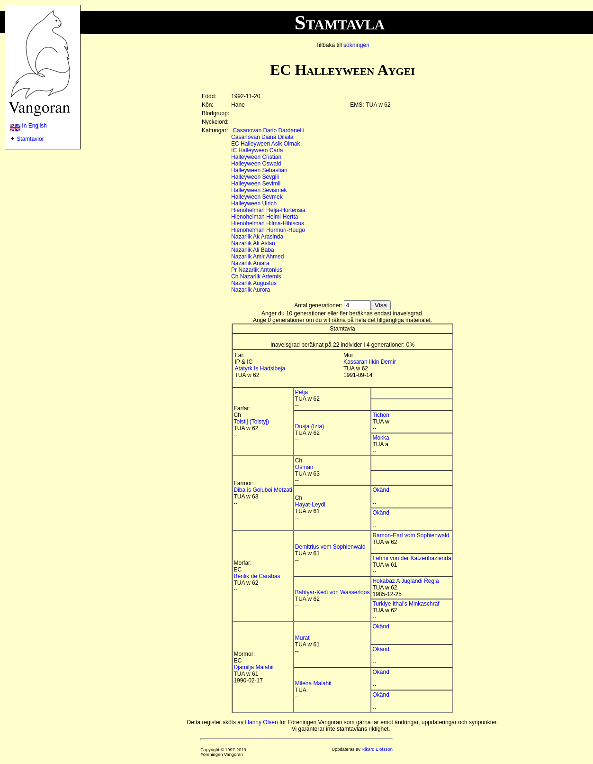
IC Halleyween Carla (257, 150)
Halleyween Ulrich (254, 203)
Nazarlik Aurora (250, 289)
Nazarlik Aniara (250, 263)
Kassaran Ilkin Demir (369, 362)
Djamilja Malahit (254, 667)
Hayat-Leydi (310, 504)
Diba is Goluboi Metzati (263, 490)
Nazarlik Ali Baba (252, 250)
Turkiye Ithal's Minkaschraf (405, 603)
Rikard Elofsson (377, 749)
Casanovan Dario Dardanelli (268, 130)
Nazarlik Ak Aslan (253, 243)
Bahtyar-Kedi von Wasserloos (332, 592)
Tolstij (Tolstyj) (251, 421)
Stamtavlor (30, 139)
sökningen (356, 45)
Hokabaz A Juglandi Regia (405, 581)
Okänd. (381, 512)
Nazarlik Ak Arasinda (257, 236)
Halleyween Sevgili (255, 177)
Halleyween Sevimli (255, 183)
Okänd (380, 490)
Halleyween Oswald (256, 163)
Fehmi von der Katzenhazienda (411, 558)
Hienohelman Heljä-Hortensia (268, 210)
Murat (302, 638)
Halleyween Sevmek (257, 196)
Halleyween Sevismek (259, 190)
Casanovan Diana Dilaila (262, 137)
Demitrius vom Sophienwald (330, 546)
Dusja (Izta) (309, 426)
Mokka (380, 437)
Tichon (380, 415)
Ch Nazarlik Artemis (256, 276)
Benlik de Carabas (257, 576)
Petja (301, 392)
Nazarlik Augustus (254, 283)
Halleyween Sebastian (259, 170)
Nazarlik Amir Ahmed (257, 256)
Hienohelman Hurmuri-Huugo (268, 230)
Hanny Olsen (261, 722)
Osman (304, 467)
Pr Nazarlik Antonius (256, 270)
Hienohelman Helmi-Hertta (264, 216)
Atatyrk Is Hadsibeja (259, 368)
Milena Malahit (313, 683)
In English (28, 125)
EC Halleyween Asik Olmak (265, 143)
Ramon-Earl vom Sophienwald (410, 535)
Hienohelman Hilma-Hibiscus (267, 223)
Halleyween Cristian (256, 157)
